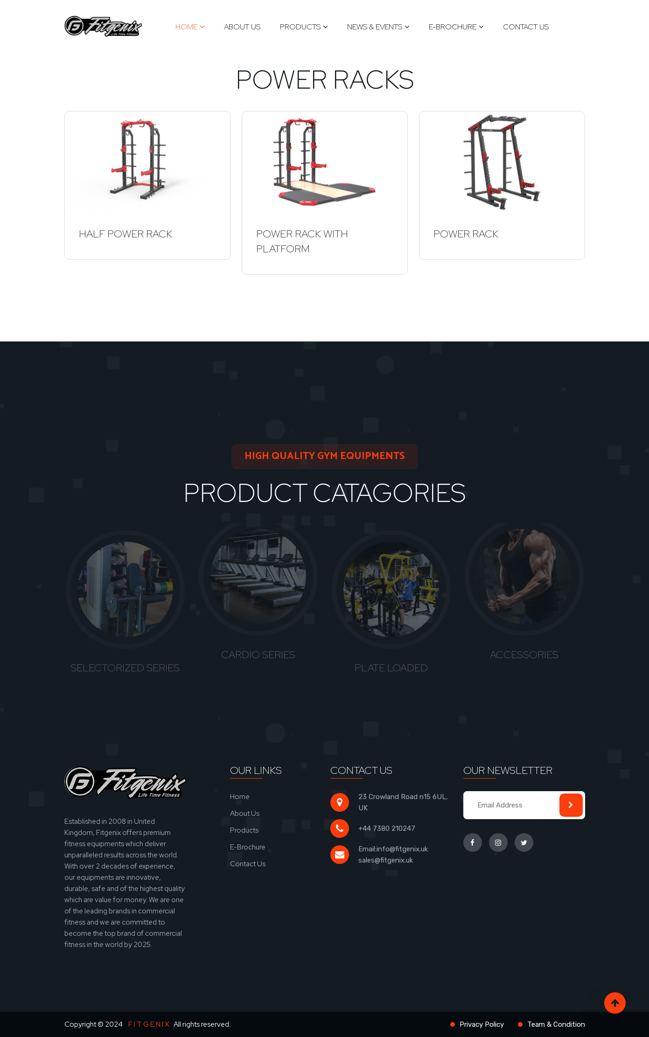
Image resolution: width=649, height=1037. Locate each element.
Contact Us (526, 27)
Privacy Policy (482, 1024)
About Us (242, 27)
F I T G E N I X (148, 1024)
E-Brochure (452, 27)
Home (186, 27)
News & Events (374, 27)
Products (300, 27)
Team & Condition (556, 1024)
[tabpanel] (125, 600)
